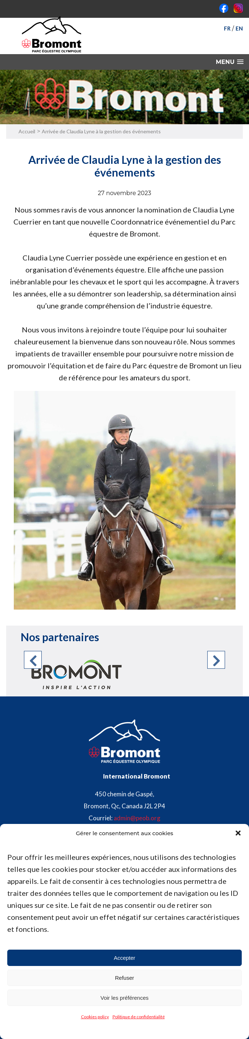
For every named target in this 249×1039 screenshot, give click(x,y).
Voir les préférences (125, 998)
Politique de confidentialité (139, 1016)
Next (216, 660)
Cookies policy (95, 1016)
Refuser (124, 978)
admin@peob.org (137, 818)
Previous (33, 660)
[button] (238, 833)
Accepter (124, 958)
